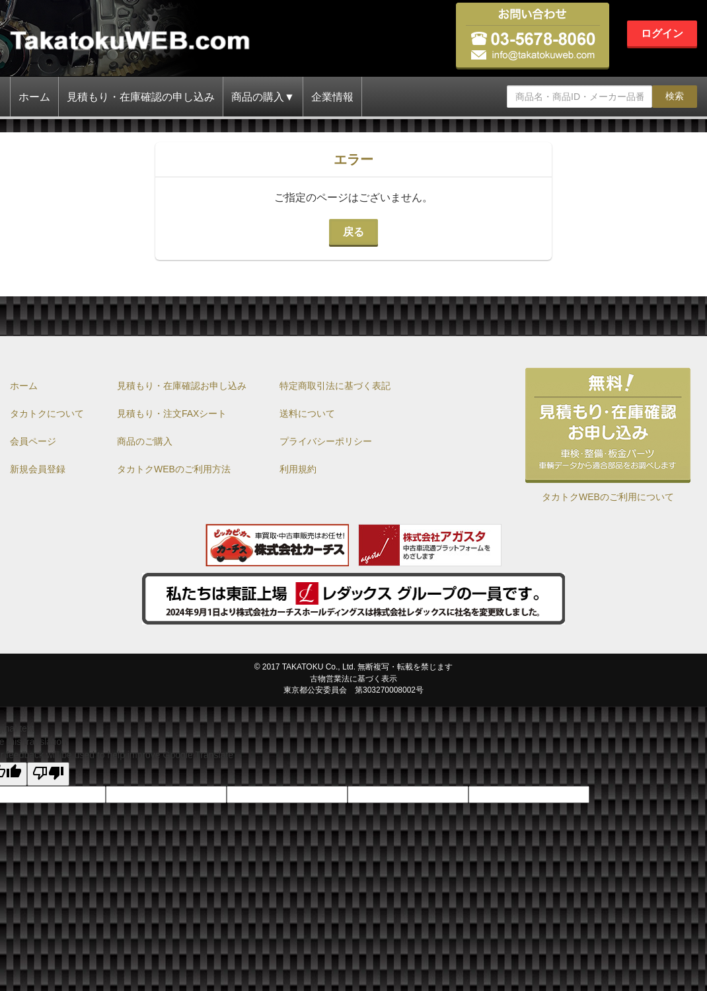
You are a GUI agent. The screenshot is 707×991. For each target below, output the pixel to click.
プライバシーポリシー (325, 441)
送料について (307, 413)
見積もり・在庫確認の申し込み (141, 97)
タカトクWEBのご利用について (608, 497)
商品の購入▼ (263, 97)
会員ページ (33, 441)
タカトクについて (47, 413)
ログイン (662, 33)
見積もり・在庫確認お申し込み (181, 385)
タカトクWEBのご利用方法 (174, 469)
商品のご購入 (144, 441)
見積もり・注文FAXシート (172, 413)
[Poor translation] (48, 774)
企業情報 (332, 97)
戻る (353, 231)
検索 (674, 96)
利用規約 (297, 469)
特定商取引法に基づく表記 (335, 385)
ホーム (34, 97)
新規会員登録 (37, 469)
